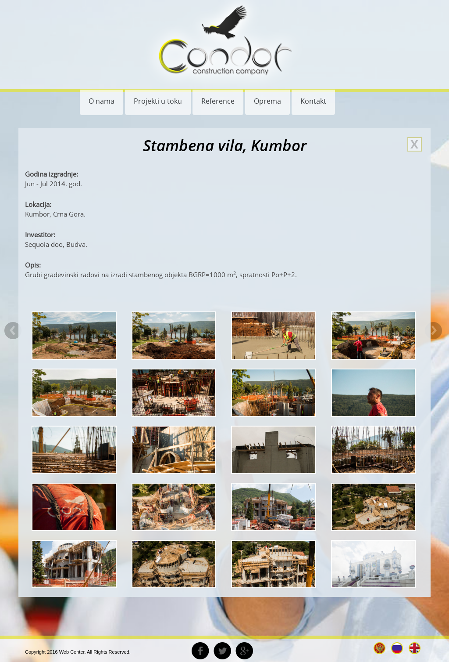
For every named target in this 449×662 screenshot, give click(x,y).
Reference (218, 101)
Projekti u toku (158, 101)
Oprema (267, 101)
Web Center (72, 652)
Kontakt (313, 101)
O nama (101, 101)
